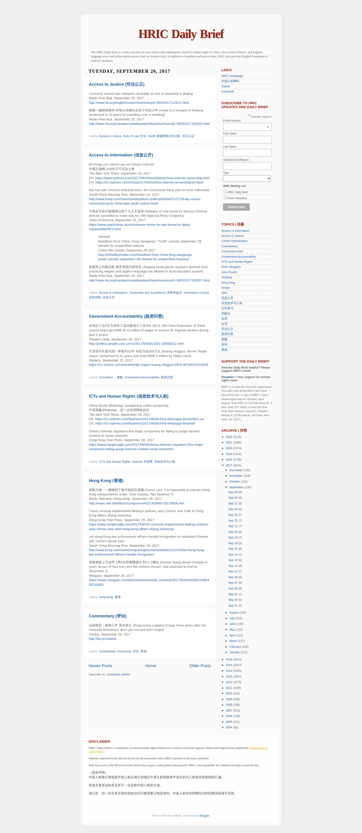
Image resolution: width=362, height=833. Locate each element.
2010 (229, 693)
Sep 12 (233, 566)
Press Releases (237, 198)
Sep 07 (233, 582)
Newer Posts (100, 665)
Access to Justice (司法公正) (117, 84)
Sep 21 (233, 526)
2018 (229, 459)
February (235, 646)
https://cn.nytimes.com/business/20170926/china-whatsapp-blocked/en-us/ (149, 419)
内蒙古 (225, 313)
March (233, 641)
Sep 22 (233, 520)
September (236, 487)
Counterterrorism (232, 251)
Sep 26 (233, 509)
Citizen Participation (234, 241)
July (232, 618)
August (234, 612)
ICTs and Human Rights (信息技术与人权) (129, 396)
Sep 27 (233, 503)
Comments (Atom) (118, 674)
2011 (229, 688)
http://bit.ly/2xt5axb (102, 639)
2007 (229, 710)
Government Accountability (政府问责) (126, 316)
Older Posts (200, 665)
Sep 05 (233, 594)
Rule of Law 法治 (134, 136)
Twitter (225, 86)
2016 (229, 659)
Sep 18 (233, 543)
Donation (227, 377)
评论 (136, 651)
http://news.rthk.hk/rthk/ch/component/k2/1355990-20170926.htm (136, 503)
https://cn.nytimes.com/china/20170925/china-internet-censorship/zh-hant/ (149, 182)
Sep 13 (233, 560)
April (232, 635)
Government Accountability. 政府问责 (149, 377)
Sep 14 (233, 554)
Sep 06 (233, 588)
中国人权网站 (230, 81)
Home (150, 665)
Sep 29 (233, 492)
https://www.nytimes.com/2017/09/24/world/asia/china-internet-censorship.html (152, 178)
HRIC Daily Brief (181, 33)
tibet (224, 292)
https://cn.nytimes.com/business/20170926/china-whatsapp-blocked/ (145, 423)
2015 (229, 665)
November (236, 475)
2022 (229, 437)
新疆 (224, 339)
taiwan (225, 287)
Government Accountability (238, 256)
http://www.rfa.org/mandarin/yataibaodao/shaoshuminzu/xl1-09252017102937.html (149, 280)
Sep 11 (233, 571)
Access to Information (113, 292)
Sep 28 (233, 497)
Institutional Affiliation (236, 160)
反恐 (224, 318)
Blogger (204, 815)
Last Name (229, 146)
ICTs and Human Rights (114, 461)
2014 (229, 670)
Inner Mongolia (231, 267)
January (235, 652)
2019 (229, 454)
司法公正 (188, 136)
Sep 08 (233, 577)
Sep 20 (233, 532)
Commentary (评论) (108, 616)
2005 (229, 721)
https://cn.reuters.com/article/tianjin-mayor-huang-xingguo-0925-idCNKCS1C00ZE (148, 364)
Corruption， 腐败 (111, 377)
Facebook (227, 91)
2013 (229, 676)
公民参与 (227, 308)
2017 (229, 465)
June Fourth (229, 272)
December (236, 470)
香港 (118, 597)
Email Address (246, 120)
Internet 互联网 (142, 461)
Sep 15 (233, 548)
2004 (229, 727)
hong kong (106, 597)
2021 (229, 442)
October (235, 481)
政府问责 (227, 334)
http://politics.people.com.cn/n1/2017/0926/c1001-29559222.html (136, 343)
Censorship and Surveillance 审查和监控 (155, 292)
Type (226, 172)
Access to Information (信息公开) (121, 155)
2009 (229, 699)
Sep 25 (233, 514)
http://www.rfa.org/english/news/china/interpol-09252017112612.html (139, 102)
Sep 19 (233, 537)
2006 (229, 716)
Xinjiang (226, 277)
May (232, 629)
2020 (229, 448)
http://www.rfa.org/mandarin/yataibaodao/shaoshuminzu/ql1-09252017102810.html (149, 123)
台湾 (224, 324)
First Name (230, 133)
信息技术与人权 (164, 461)
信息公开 (109, 297)
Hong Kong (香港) (106, 480)
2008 (229, 704)
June (233, 624)
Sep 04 (233, 599)
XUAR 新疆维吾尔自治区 (164, 136)
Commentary (107, 651)
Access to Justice (110, 136)
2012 (229, 682)
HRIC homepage (232, 76)
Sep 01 (233, 605)
